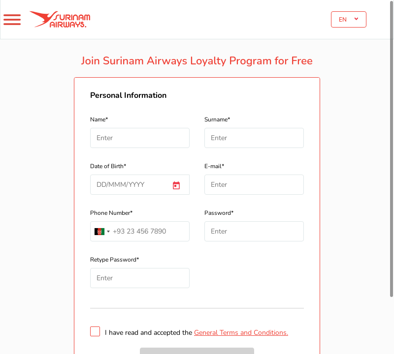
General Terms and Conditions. (241, 332)
